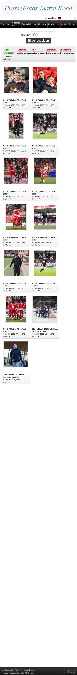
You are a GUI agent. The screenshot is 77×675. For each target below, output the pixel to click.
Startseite (5, 24)
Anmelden (52, 18)
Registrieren (53, 24)
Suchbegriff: (38, 34)
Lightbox (42, 24)
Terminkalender (29, 24)
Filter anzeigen (25, 53)
